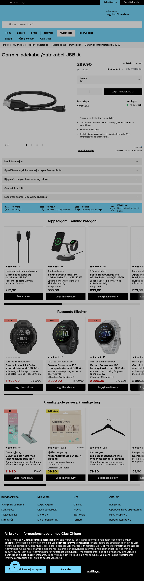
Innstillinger (93, 571)
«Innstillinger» (27, 555)
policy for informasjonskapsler (72, 543)
